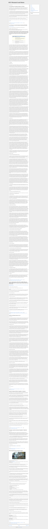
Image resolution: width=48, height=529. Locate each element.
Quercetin (16, 428)
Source (9, 21)
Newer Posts (10, 525)
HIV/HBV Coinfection (15, 280)
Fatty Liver (12, 23)
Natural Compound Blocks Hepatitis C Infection (17, 391)
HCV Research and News (16, 2)
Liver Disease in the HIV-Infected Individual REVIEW (18, 25)
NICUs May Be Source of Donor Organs (16, 450)
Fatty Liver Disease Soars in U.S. (14, 315)
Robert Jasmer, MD (13, 461)
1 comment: (21, 427)
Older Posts (27, 525)
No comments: (21, 312)
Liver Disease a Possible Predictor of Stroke (16, 6)
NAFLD (13, 23)
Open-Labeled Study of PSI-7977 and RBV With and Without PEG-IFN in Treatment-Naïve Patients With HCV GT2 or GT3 (18, 283)
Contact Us (32, 7)
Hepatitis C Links (32, 8)
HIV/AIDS (11, 280)
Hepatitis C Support (33, 9)
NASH (13, 389)
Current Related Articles (13, 428)
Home (19, 525)
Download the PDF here (11, 26)
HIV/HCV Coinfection (19, 280)
